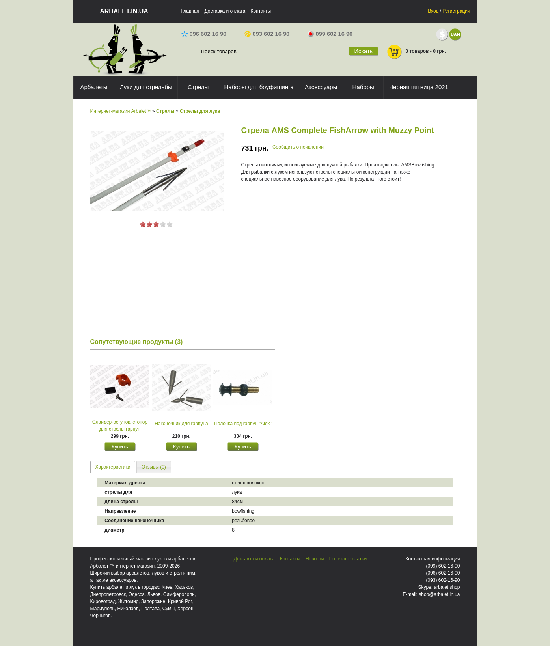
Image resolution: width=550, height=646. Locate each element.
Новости (315, 559)
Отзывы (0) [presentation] (154, 467)
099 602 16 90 (330, 34)
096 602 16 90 (204, 34)
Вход (433, 11)
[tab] (113, 467)
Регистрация (456, 11)
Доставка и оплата (225, 11)
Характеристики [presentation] (113, 467)
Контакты (260, 11)
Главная (190, 11)
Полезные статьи (348, 559)
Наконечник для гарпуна (181, 423)
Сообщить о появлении (298, 147)
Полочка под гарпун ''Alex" (243, 423)
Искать (363, 51)
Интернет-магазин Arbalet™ (120, 111)
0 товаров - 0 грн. (416, 52)
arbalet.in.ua (124, 11)
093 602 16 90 (267, 34)
